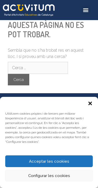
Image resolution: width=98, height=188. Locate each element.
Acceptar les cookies (49, 161)
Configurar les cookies (49, 175)
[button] (90, 103)
